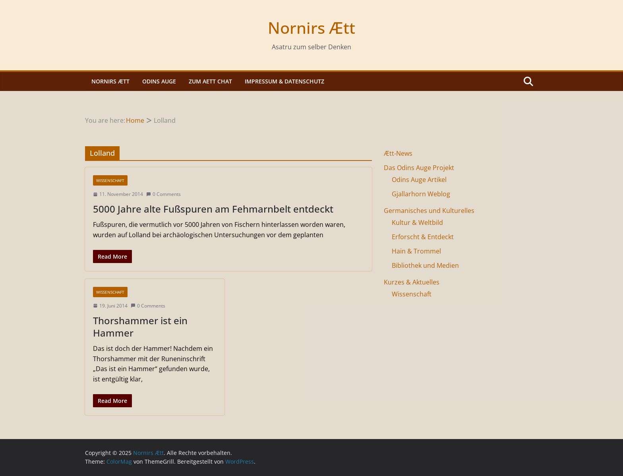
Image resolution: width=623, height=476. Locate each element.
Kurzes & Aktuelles (411, 282)
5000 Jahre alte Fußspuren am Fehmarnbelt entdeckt (213, 208)
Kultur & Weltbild (417, 222)
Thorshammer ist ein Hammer (140, 326)
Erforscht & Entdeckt (423, 236)
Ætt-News (398, 153)
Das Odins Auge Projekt (419, 167)
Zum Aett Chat (210, 81)
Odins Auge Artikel (419, 179)
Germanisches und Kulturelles (429, 210)
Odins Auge (159, 81)
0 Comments (163, 194)
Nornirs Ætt (311, 28)
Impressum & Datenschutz (284, 81)
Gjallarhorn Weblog (421, 194)
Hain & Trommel (416, 251)
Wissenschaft (110, 180)
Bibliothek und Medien (425, 265)
